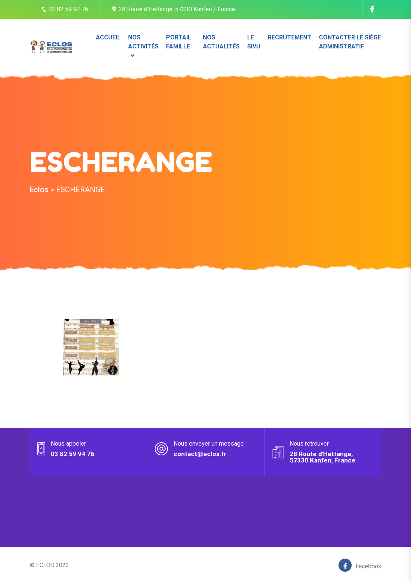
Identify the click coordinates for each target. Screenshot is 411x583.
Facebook (359, 565)
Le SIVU (253, 42)
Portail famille (178, 42)
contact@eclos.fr (200, 454)
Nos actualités (221, 42)
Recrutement (289, 37)
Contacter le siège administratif (350, 42)
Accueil (108, 37)
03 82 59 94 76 (64, 9)
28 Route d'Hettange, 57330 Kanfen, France (322, 457)
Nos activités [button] (143, 42)
